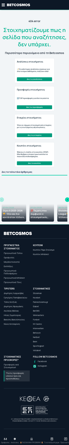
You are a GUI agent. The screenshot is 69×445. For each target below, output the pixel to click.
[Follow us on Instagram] (40, 366)
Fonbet (36, 319)
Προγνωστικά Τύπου (13, 253)
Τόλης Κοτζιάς (10, 302)
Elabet (36, 306)
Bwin (35, 341)
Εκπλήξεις (8, 266)
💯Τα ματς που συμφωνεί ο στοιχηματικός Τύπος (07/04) (39, 214)
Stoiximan (37, 293)
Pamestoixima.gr (40, 302)
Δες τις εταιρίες (34, 135)
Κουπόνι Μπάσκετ (41, 254)
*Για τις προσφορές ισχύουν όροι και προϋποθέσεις (15, 376)
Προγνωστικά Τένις (13, 282)
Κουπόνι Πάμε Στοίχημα (43, 250)
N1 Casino (37, 324)
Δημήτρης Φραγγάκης (13, 306)
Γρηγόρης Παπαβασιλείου (15, 297)
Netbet (36, 337)
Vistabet (37, 350)
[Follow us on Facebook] (40, 361)
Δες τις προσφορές (34, 107)
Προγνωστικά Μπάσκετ (14, 278)
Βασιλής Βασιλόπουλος (14, 319)
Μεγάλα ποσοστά (12, 262)
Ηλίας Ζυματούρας (12, 315)
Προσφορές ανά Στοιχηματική (11, 366)
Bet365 (36, 310)
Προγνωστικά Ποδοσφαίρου (10, 272)
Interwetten (38, 328)
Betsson (37, 332)
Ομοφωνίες (9, 257)
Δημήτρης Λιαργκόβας (14, 293)
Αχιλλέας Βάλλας (11, 310)
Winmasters (38, 315)
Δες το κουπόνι (34, 163)
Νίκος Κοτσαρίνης (12, 324)
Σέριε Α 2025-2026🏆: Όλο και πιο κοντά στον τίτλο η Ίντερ (13, 214)
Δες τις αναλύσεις (34, 79)
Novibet (36, 297)
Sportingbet (38, 346)
